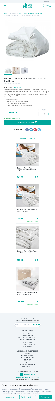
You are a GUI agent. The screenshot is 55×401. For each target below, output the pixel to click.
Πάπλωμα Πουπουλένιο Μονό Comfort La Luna (27, 210)
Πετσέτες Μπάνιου (27, 355)
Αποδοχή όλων (45, 397)
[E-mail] (23, 325)
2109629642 (29, 374)
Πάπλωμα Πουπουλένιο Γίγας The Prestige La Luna (27, 252)
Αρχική (6, 13)
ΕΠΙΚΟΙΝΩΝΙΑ (47, 1)
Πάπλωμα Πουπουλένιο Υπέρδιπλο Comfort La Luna (26, 169)
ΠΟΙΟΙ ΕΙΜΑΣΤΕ (27, 333)
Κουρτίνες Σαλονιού (27, 364)
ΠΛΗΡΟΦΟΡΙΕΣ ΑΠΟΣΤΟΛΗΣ (27, 337)
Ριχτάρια (27, 353)
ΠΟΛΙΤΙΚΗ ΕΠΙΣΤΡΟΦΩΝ (27, 340)
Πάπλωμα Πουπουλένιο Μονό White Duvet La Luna (27, 293)
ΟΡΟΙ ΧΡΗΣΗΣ (27, 342)
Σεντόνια (27, 360)
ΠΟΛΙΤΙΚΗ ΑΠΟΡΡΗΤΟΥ (27, 344)
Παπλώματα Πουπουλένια (34, 13)
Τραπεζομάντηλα (27, 358)
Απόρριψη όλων (9, 397)
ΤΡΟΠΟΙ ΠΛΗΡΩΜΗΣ (27, 335)
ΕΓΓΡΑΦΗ (36, 324)
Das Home (17, 87)
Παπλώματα (22, 13)
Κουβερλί (27, 362)
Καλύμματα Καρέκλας (27, 366)
